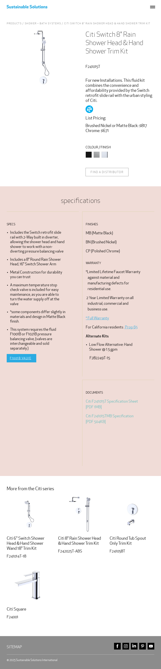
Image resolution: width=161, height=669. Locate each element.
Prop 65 (131, 327)
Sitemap (14, 646)
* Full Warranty (97, 318)
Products (14, 23)
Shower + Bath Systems (43, 23)
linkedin (134, 646)
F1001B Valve (20, 358)
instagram (125, 646)
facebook (117, 646)
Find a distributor (107, 172)
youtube (151, 646)
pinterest (142, 646)
